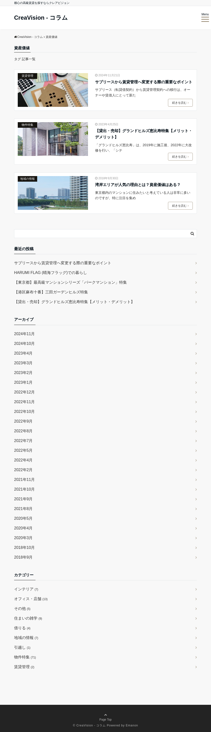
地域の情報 (27, 178)
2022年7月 (23, 441)
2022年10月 (24, 411)
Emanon (132, 725)
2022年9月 (23, 421)
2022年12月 (24, 392)
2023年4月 (23, 353)
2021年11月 (24, 479)
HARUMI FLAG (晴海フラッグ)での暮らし (50, 273)
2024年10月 (24, 343)
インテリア (26, 589)
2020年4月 (23, 528)
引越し (22, 647)
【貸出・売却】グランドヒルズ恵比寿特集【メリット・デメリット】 (143, 134)
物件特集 (27, 125)
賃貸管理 (27, 75)
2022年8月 (23, 431)
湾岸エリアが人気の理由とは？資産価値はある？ (138, 185)
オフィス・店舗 (31, 599)
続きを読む (180, 102)
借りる (22, 628)
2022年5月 (23, 450)
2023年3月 (23, 363)
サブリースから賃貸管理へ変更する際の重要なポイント (143, 82)
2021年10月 (24, 489)
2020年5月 (23, 518)
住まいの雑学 (28, 618)
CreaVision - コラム (41, 17)
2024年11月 (24, 334)
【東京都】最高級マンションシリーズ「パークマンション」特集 (70, 282)
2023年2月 (23, 373)
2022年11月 (24, 402)
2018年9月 (23, 557)
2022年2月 (23, 470)
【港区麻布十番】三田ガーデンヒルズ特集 (51, 292)
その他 (22, 608)
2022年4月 (23, 460)
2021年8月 (23, 509)
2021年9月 (23, 499)
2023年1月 (23, 382)
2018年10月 (24, 547)
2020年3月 (23, 538)
